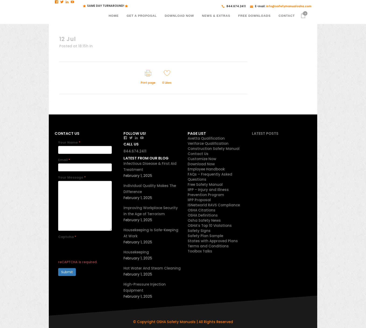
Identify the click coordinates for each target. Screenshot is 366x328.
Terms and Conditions (208, 246)
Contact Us (198, 153)
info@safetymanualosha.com (288, 6)
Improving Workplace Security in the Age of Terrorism (150, 210)
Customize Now (202, 158)
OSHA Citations (201, 210)
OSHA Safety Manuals (176, 321)
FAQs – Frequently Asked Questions (210, 177)
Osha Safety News (204, 220)
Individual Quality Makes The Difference (149, 188)
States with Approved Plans (213, 240)
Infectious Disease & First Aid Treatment (149, 166)
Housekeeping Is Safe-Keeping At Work (150, 233)
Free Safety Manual (205, 184)
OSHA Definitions (203, 215)
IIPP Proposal (199, 199)
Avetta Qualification (206, 138)
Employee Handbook (206, 169)
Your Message (72, 177)
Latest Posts (265, 133)
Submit (67, 272)
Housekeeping (136, 252)
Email (64, 160)
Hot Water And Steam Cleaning (152, 268)
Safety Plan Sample (205, 235)
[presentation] (93, 249)
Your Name (69, 142)
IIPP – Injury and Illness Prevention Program (208, 192)
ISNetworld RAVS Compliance (214, 205)
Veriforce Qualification (208, 143)
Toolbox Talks (200, 251)
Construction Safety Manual (213, 148)
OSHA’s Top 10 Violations (210, 225)
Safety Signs (199, 230)
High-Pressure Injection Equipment (144, 287)
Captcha (67, 237)
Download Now (201, 164)
